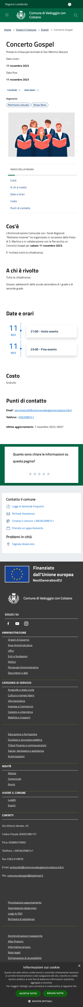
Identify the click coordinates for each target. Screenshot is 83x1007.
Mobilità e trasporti (19, 717)
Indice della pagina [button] (22, 169)
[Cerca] (76, 15)
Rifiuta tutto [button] (55, 993)
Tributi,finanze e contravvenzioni (27, 745)
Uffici (11, 651)
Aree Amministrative (20, 645)
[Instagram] (26, 623)
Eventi (45, 30)
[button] (41, 1001)
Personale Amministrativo (23, 667)
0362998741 (26, 417)
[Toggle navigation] (7, 15)
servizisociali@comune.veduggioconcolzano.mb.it (43, 410)
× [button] (79, 966)
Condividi (14, 90)
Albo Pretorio (15, 941)
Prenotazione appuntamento (24, 902)
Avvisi (11, 784)
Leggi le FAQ (15, 913)
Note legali (14, 952)
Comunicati (14, 779)
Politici (12, 662)
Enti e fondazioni (18, 656)
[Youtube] (17, 623)
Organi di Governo (18, 640)
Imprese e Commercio (20, 706)
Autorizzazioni (16, 756)
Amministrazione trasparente (25, 936)
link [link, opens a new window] (74, 986)
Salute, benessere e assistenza (26, 751)
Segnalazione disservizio (22, 908)
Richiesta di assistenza (21, 919)
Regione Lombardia (16, 4)
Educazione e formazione (22, 734)
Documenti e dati (18, 673)
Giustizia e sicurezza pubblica (25, 740)
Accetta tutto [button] (28, 993)
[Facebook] (8, 623)
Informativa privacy (19, 947)
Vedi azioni (32, 90)
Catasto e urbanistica (20, 712)
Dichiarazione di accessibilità (24, 958)
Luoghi (12, 800)
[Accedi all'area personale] (69, 4)
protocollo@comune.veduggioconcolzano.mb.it (37, 867)
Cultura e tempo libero (21, 695)
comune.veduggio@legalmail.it (25, 875)
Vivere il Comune (26, 30)
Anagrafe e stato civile (21, 690)
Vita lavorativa (16, 701)
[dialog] (41, 984)
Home (7, 30)
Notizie (12, 773)
